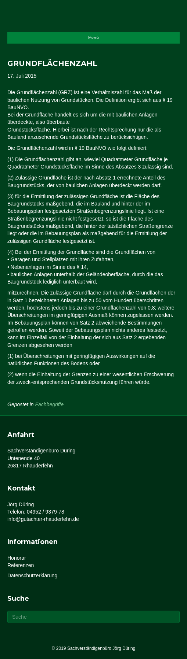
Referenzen (20, 565)
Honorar (16, 558)
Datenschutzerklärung (32, 575)
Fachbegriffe (49, 404)
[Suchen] (93, 617)
